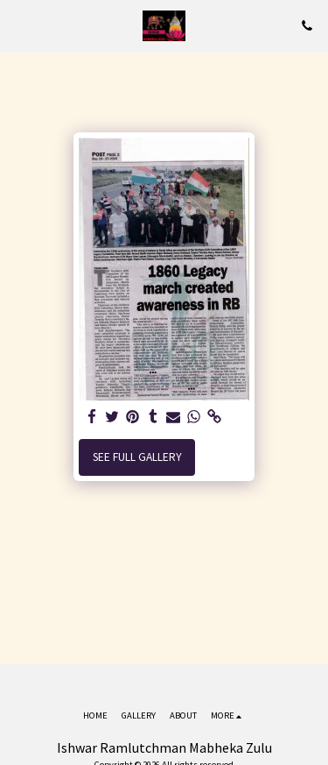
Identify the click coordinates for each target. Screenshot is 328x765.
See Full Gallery (137, 457)
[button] (19, 25)
